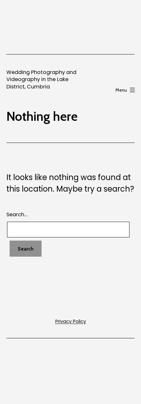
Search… (16, 214)
